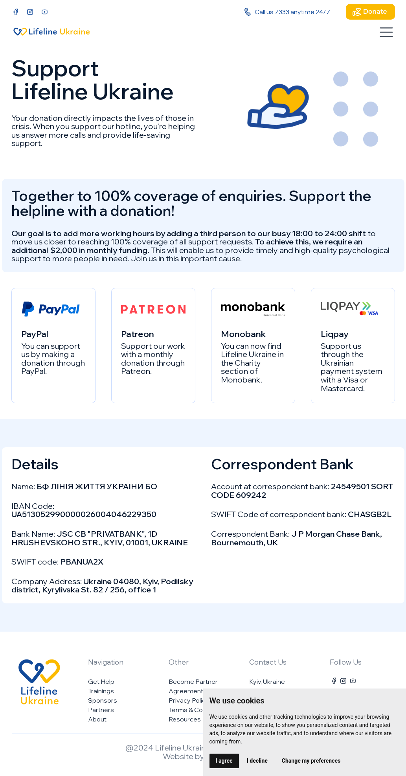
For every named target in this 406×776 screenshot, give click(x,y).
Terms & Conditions (197, 710)
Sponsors (102, 700)
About (97, 719)
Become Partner (193, 681)
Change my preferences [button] (311, 761)
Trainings (101, 691)
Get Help (101, 681)
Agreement (186, 691)
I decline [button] (257, 761)
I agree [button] (224, 761)
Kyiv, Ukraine (267, 681)
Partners (101, 710)
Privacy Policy (189, 700)
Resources (185, 719)
